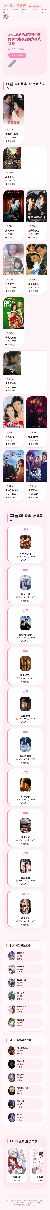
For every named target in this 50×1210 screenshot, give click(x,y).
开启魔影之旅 (17, 55)
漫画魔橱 (43, 11)
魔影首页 (6, 11)
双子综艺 (34, 11)
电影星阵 (15, 11)
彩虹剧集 (24, 11)
